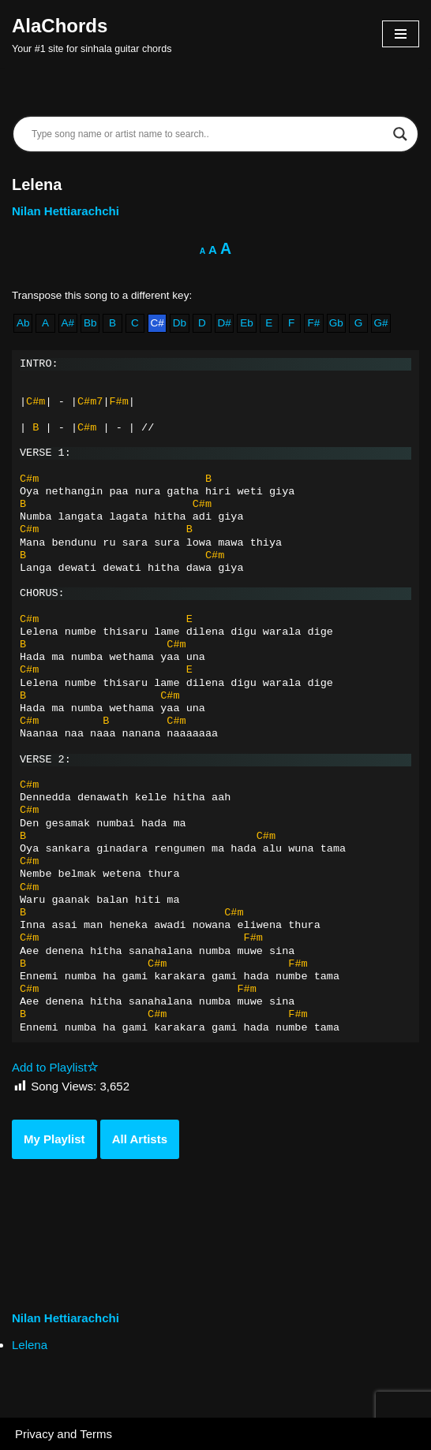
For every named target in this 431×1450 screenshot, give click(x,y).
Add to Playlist (55, 1067)
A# (68, 323)
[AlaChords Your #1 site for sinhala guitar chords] (91, 34)
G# (380, 323)
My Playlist (54, 1139)
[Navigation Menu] (400, 34)
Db (179, 323)
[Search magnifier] (400, 134)
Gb (336, 323)
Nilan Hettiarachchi (65, 211)
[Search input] (208, 134)
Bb (90, 323)
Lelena (29, 1344)
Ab (23, 323)
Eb (246, 323)
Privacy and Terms (63, 1434)
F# (314, 323)
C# (157, 323)
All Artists (139, 1139)
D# (223, 323)
